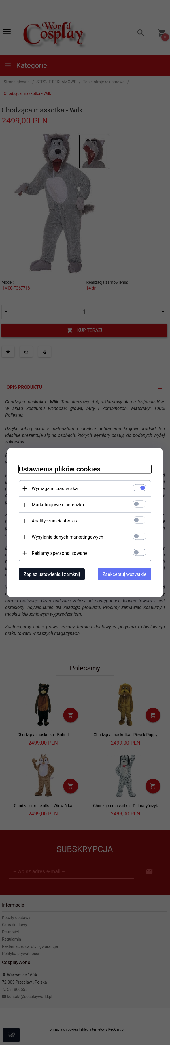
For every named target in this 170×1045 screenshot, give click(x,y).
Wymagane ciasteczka (55, 488)
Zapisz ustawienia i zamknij (52, 574)
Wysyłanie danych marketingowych (67, 537)
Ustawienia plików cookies (59, 469)
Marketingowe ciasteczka (58, 505)
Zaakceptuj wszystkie (124, 574)
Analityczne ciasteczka (55, 521)
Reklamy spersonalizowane (59, 553)
